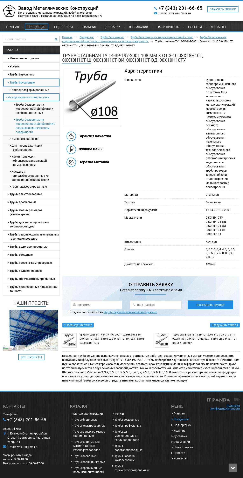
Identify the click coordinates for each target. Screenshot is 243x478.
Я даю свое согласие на (114, 312)
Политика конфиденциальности (225, 407)
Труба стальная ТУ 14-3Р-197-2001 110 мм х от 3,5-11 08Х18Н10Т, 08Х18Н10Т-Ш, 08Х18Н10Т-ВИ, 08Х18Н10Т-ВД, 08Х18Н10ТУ (204, 338)
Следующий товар (223, 325)
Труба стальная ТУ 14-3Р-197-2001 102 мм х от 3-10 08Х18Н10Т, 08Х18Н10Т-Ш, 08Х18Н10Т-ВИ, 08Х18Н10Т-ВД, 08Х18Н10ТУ (112, 338)
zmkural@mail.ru (180, 13)
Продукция (37, 27)
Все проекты (31, 357)
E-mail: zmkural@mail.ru (22, 447)
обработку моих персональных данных (130, 312)
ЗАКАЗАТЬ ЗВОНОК (223, 9)
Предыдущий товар (79, 325)
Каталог (12, 50)
